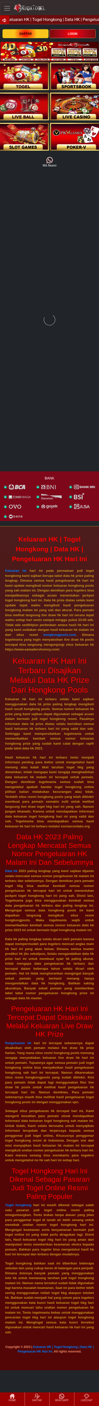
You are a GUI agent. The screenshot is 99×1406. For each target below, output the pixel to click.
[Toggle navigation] (7, 8)
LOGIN (72, 34)
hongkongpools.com (59, 635)
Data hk (11, 871)
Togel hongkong (18, 1205)
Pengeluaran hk (18, 1043)
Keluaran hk (15, 571)
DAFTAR (25, 34)
